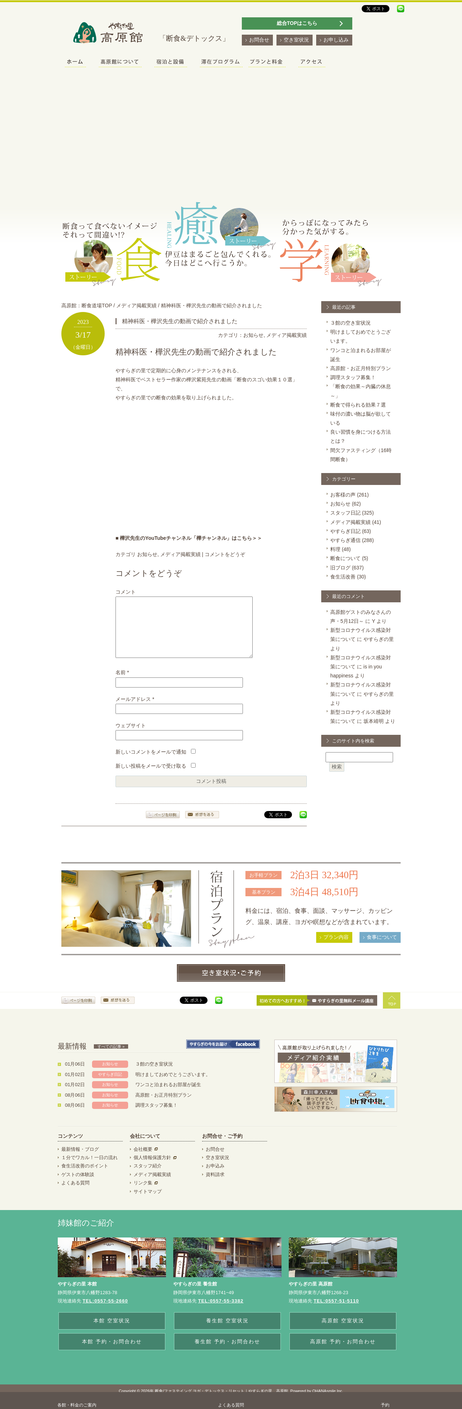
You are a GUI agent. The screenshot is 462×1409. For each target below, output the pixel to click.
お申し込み (336, 40)
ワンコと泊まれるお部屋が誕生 (168, 1095)
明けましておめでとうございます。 (172, 1085)
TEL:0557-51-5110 (336, 1311)
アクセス (311, 63)
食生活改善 (343, 577)
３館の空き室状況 (350, 323)
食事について (382, 948)
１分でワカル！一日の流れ (89, 1168)
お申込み (215, 1176)
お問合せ (259, 40)
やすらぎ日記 (345, 531)
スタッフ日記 (345, 513)
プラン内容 (336, 948)
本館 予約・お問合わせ (112, 1352)
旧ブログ (340, 568)
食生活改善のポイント (84, 1176)
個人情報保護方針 (152, 1168)
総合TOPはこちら (297, 23)
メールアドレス (135, 710)
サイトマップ (148, 1202)
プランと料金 (267, 63)
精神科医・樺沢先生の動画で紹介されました (211, 305)
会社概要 (143, 1160)
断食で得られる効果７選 (358, 405)
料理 (335, 549)
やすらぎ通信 (345, 540)
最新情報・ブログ (80, 1160)
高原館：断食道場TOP (86, 305)
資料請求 (215, 1185)
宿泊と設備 (170, 63)
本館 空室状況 (111, 1331)
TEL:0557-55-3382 (221, 1311)
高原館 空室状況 (343, 1331)
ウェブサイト (131, 736)
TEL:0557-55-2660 (105, 1311)
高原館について (120, 63)
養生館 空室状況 (227, 1331)
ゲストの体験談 (77, 1185)
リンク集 (143, 1193)
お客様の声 (343, 495)
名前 (122, 683)
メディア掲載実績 (136, 305)
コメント (126, 592)
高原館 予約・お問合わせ (343, 1352)
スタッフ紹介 (148, 1176)
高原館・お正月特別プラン (360, 368)
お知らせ (253, 335)
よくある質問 (75, 1193)
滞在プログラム (221, 63)
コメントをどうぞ (225, 554)
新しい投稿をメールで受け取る (151, 777)
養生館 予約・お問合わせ (227, 1352)
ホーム (75, 63)
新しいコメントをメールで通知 (151, 763)
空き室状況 (296, 40)
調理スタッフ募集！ (353, 377)
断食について (345, 558)
